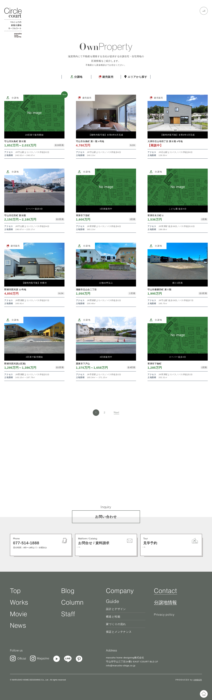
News (18, 625)
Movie (18, 614)
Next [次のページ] (116, 412)
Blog (67, 590)
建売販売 (105, 76)
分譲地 (76, 76)
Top (15, 590)
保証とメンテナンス (119, 631)
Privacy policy (164, 614)
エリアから (135, 76)
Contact (165, 590)
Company (120, 590)
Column (72, 602)
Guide (112, 601)
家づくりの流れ (116, 624)
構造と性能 (113, 616)
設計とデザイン (116, 609)
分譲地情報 (165, 602)
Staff (68, 614)
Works (19, 602)
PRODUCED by (188, 680)
